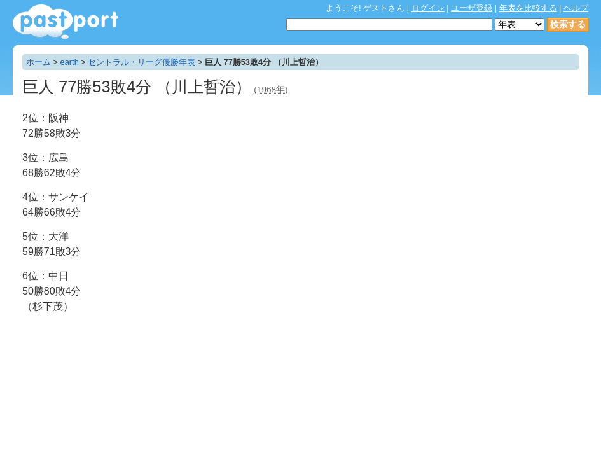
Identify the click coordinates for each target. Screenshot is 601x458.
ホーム (38, 62)
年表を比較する (528, 8)
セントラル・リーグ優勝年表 (141, 62)
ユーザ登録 (471, 8)
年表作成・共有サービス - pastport (65, 21)
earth (69, 62)
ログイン (428, 8)
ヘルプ (575, 8)
